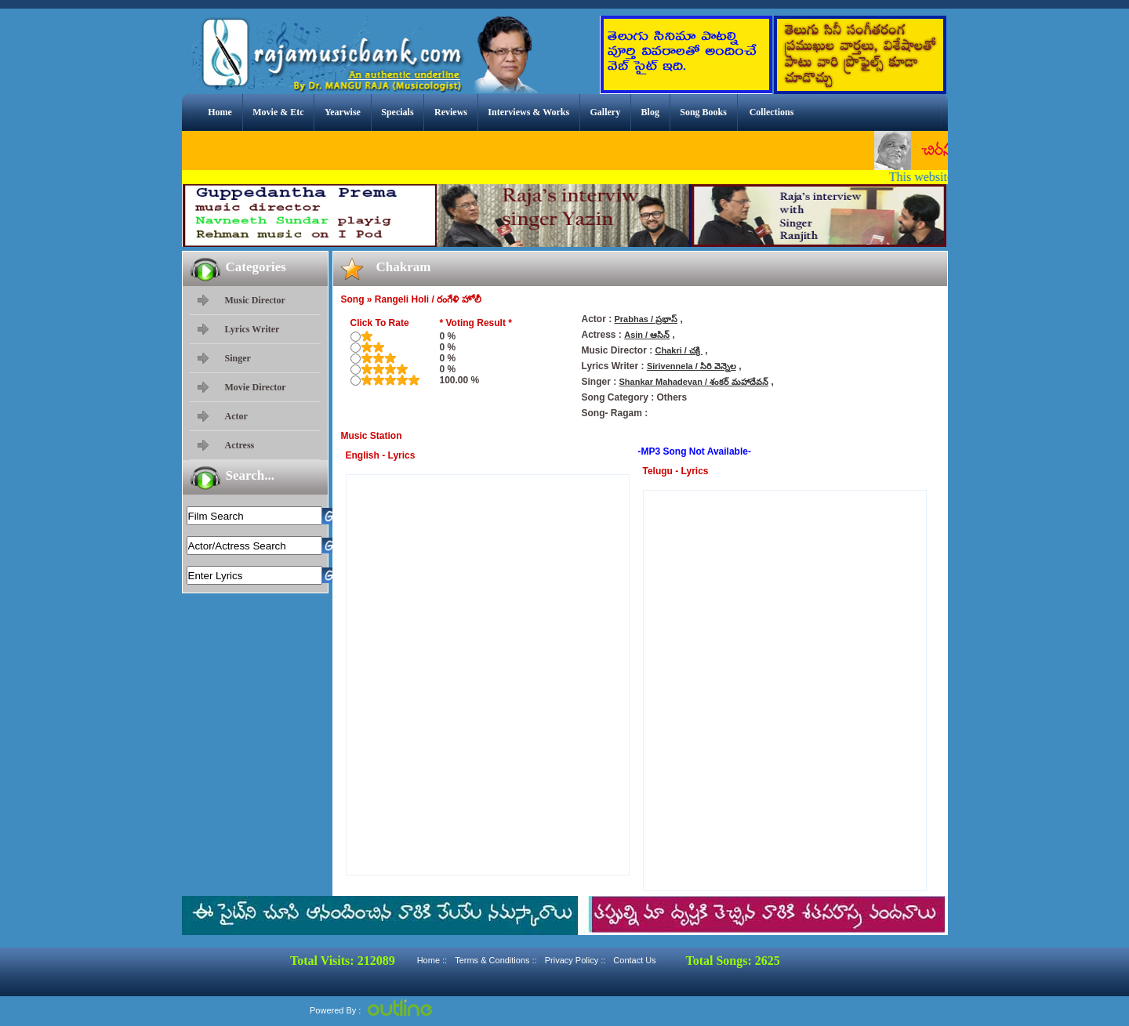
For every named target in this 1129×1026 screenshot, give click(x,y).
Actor (236, 416)
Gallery (605, 112)
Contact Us (634, 960)
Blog (650, 112)
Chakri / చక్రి (678, 350)
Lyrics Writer (252, 329)
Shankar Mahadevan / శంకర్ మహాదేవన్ (694, 381)
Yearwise (343, 112)
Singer (238, 358)
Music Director (255, 300)
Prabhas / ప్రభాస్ (646, 319)
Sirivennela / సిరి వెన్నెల (691, 366)
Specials (397, 112)
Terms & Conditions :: (496, 960)
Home (220, 112)
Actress (240, 445)
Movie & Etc (277, 112)
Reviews (450, 112)
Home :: (432, 960)
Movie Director (255, 387)
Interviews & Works (528, 112)
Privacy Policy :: (575, 960)
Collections (772, 112)
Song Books (703, 112)
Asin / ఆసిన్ (647, 334)
